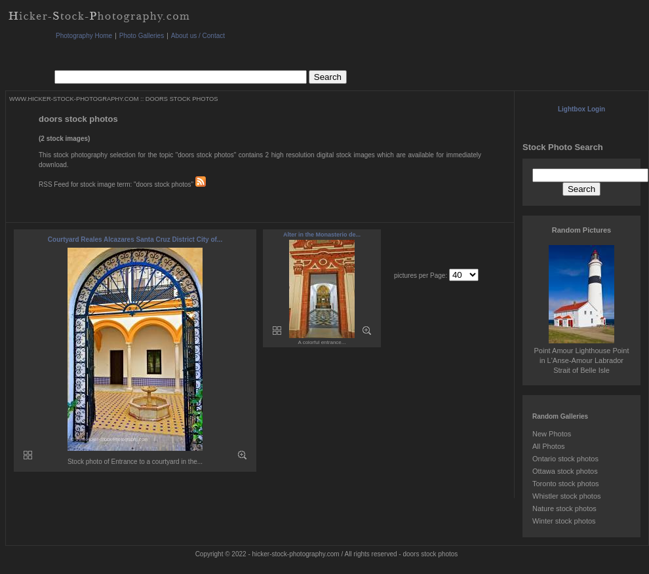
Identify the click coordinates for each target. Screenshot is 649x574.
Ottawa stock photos (565, 471)
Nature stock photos (564, 508)
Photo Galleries (141, 35)
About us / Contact (198, 35)
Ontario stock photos (565, 459)
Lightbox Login (581, 109)
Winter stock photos (564, 521)
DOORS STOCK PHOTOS (182, 99)
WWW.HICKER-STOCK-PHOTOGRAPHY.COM (73, 99)
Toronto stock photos (565, 484)
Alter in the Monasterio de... (322, 234)
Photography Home (84, 35)
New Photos (551, 434)
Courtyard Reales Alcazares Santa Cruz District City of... (135, 239)
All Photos (548, 446)
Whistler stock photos (566, 496)
